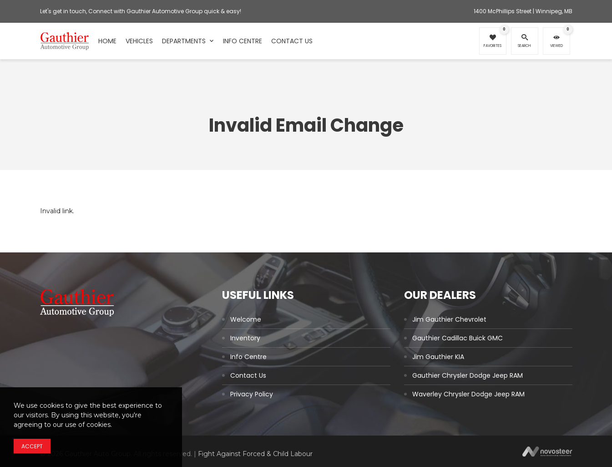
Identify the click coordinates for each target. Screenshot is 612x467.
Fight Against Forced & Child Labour (255, 454)
